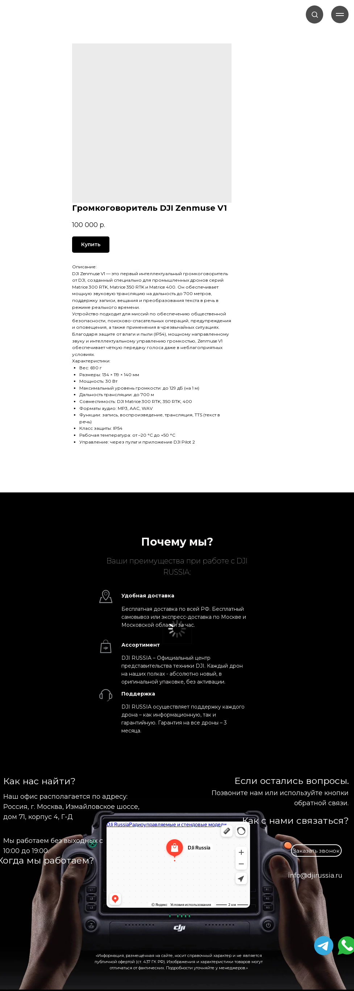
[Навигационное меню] (340, 14)
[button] (314, 14)
